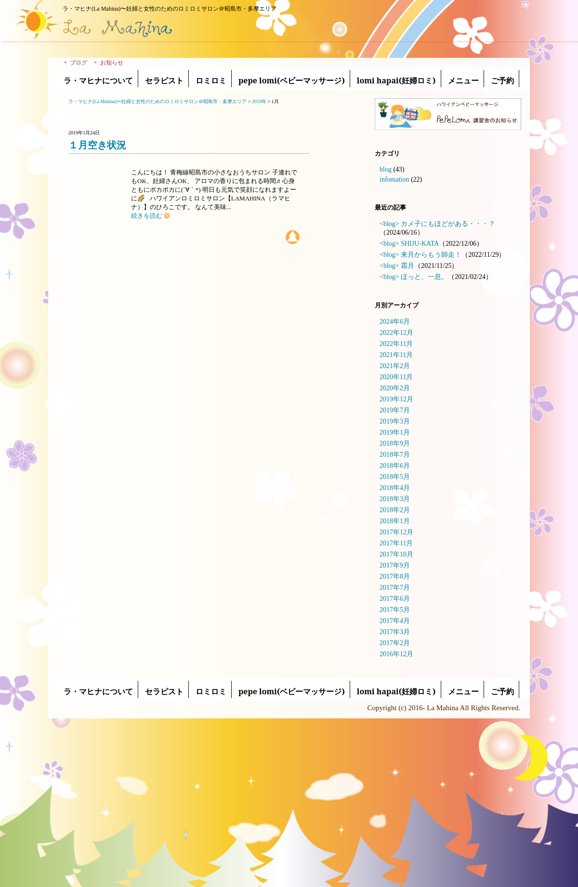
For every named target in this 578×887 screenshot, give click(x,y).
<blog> (389, 223)
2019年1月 (395, 432)
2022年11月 (396, 343)
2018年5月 (395, 476)
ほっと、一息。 (424, 276)
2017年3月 (395, 631)
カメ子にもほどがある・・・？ (448, 223)
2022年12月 (396, 332)
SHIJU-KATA (420, 243)
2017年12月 (396, 532)
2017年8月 (395, 576)
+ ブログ (75, 62)
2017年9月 (395, 565)
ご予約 (502, 80)
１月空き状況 (97, 145)
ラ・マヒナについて (98, 80)
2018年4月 (395, 487)
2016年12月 (396, 654)
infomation (394, 179)
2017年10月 (396, 554)
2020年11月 (396, 377)
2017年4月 (395, 620)
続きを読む (151, 215)
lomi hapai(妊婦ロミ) (396, 80)
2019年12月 (396, 399)
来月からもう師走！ (431, 254)
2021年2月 (395, 366)
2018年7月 (395, 454)
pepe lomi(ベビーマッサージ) (291, 80)
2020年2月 (395, 388)
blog (386, 169)
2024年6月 (395, 321)
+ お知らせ (108, 62)
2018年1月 (395, 521)
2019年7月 (395, 410)
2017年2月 (395, 643)
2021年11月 (396, 354)
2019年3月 (395, 421)
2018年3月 (395, 499)
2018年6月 (395, 465)
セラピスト (164, 80)
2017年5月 (395, 609)
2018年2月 (395, 510)
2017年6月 (395, 598)
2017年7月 (395, 587)
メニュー (463, 80)
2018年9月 (395, 443)
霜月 (407, 265)
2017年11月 (396, 543)
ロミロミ (211, 80)
